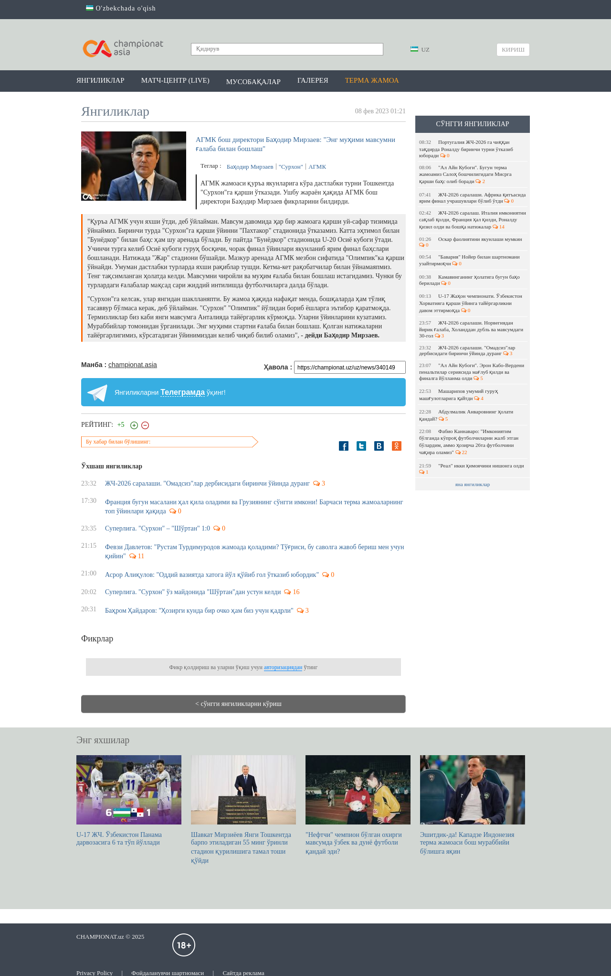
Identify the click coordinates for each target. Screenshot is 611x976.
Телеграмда (182, 392)
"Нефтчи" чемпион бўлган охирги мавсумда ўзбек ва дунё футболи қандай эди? (358, 805)
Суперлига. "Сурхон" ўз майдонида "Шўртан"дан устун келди (193, 592)
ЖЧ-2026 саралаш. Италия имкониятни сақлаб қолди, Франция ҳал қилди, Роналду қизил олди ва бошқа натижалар (472, 219)
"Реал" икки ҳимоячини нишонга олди (472, 469)
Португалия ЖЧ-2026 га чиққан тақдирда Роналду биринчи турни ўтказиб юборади (466, 148)
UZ (420, 49)
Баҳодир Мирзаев (250, 166)
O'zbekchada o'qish (121, 8)
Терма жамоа (372, 80)
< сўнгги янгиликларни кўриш (238, 703)
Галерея (312, 80)
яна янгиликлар (472, 484)
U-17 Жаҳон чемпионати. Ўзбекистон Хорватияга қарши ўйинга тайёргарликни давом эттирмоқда (470, 303)
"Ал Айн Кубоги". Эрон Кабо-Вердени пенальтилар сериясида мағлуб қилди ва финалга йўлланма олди (471, 371)
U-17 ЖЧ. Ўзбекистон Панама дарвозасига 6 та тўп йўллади (128, 800)
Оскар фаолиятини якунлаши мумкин (471, 242)
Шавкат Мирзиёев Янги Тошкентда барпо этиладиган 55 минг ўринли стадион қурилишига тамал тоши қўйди (243, 809)
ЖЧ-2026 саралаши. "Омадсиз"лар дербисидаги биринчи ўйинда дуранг (467, 350)
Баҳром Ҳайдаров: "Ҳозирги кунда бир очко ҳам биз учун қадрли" (199, 610)
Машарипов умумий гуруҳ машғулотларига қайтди (458, 394)
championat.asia (132, 365)
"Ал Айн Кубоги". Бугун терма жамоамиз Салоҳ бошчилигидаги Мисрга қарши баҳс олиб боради (465, 174)
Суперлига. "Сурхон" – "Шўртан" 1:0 (157, 528)
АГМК (317, 166)
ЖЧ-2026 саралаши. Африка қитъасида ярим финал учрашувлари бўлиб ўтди (472, 198)
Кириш (513, 49)
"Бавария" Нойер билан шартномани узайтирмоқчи (469, 260)
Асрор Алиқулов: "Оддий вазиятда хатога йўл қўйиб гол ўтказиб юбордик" (212, 574)
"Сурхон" (291, 166)
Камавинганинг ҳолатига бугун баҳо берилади (469, 280)
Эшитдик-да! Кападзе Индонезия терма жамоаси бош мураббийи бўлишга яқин (472, 805)
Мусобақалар (253, 82)
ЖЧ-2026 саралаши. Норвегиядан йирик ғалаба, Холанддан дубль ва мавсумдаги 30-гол (471, 329)
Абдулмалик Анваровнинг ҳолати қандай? (466, 415)
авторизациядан (283, 667)
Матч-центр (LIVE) (175, 80)
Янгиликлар (100, 80)
